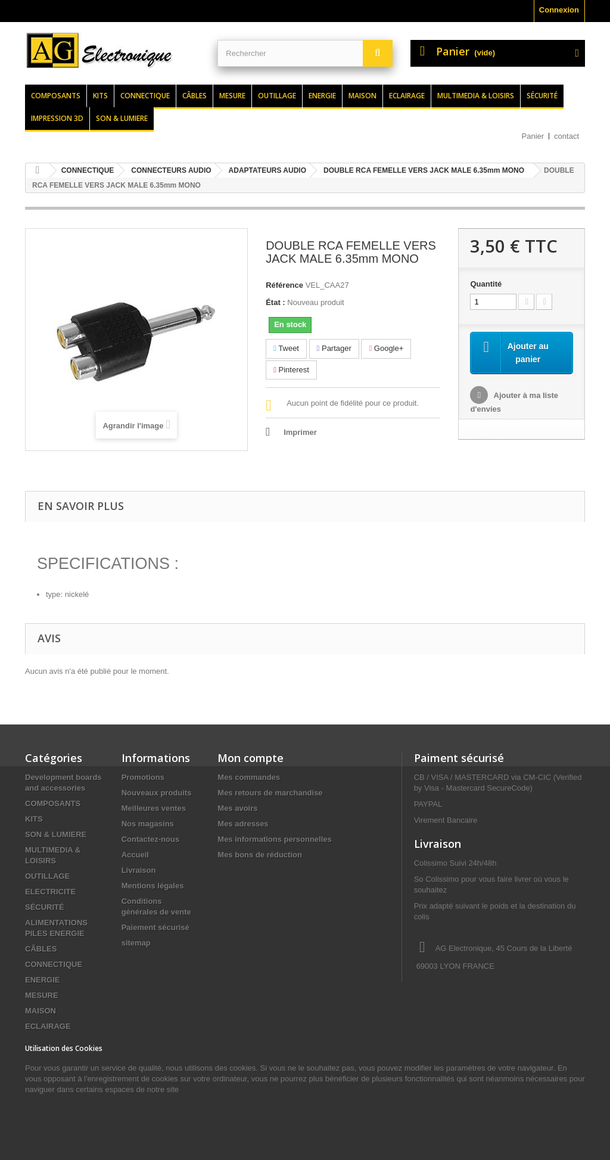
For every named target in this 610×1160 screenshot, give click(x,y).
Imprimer (300, 432)
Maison (362, 96)
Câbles (194, 96)
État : (275, 302)
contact (566, 136)
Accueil (135, 854)
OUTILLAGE (47, 876)
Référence (284, 285)
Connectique (145, 96)
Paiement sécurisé (155, 927)
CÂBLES (41, 948)
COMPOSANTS (52, 803)
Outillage (277, 96)
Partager (334, 348)
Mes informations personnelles (274, 839)
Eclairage (407, 96)
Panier (533, 136)
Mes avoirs (237, 808)
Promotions (143, 777)
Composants (55, 96)
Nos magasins (148, 823)
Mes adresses (242, 823)
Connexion (559, 9)
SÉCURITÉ (44, 907)
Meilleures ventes (154, 808)
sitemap (136, 942)
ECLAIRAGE (48, 1026)
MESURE (41, 995)
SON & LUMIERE (55, 834)
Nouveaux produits (157, 792)
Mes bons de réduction (259, 854)
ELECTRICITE (50, 891)
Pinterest (291, 369)
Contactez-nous (151, 839)
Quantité (486, 283)
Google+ (386, 348)
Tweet (286, 348)
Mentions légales (153, 885)
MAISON (40, 1010)
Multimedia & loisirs (475, 96)
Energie (322, 96)
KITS (34, 818)
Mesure (232, 96)
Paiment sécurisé (459, 758)
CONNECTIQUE (53, 964)
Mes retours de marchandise (269, 792)
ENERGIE (42, 979)
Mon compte (250, 758)
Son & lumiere (122, 118)
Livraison (139, 870)
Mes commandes (248, 777)
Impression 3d (57, 118)
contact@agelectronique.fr (508, 1010)
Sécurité (542, 96)
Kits (100, 96)
